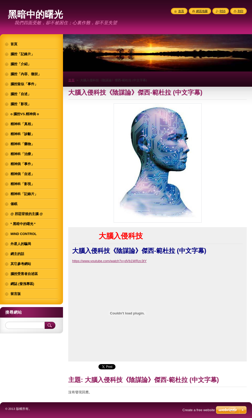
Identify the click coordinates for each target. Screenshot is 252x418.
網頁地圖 (202, 11)
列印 (240, 11)
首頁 (71, 80)
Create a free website (198, 410)
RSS (222, 11)
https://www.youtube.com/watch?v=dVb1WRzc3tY (109, 261)
